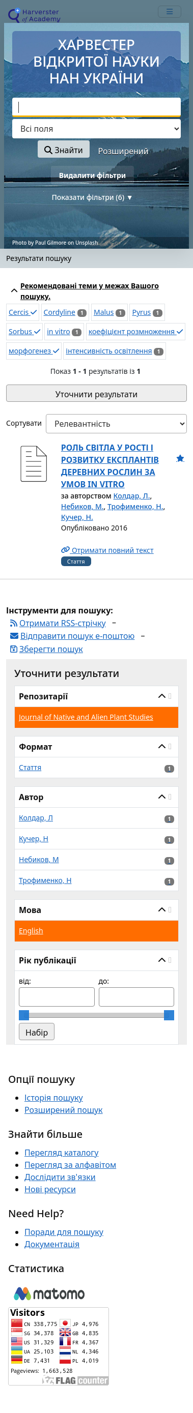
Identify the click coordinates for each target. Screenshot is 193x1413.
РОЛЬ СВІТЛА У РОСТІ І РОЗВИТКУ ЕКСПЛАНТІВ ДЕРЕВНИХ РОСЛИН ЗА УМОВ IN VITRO (110, 466)
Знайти (63, 150)
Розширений (123, 151)
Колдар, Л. (132, 496)
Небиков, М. (82, 506)
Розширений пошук (63, 1109)
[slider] (24, 1015)
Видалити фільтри (92, 175)
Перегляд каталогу (61, 1152)
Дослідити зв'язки (60, 1177)
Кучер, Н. (77, 517)
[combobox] (96, 107)
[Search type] (96, 128)
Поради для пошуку (63, 1232)
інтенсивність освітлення (109, 351)
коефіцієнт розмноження (136, 331)
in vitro (58, 331)
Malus (104, 312)
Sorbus (24, 331)
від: (25, 981)
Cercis (23, 312)
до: (104, 981)
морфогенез (34, 351)
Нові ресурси (50, 1189)
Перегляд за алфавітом (70, 1164)
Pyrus (141, 312)
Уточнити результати (96, 394)
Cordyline (59, 312)
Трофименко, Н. (135, 506)
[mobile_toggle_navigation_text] (169, 12)
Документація (51, 1244)
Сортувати (24, 423)
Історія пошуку (53, 1097)
